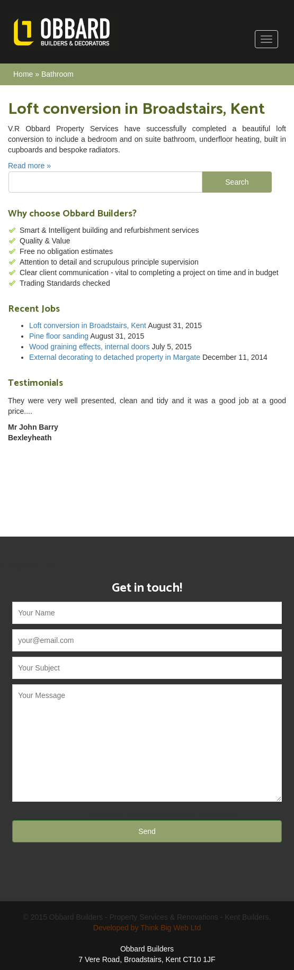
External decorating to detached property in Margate (114, 357)
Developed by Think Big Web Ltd (147, 927)
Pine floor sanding (58, 336)
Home (23, 74)
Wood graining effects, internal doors (89, 346)
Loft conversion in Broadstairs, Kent (87, 325)
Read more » (29, 165)
